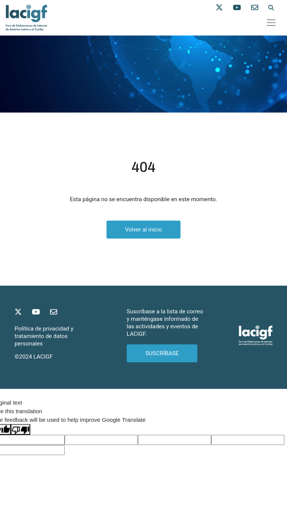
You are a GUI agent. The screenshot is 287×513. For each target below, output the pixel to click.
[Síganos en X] (224, 7)
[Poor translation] (20, 429)
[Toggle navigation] (271, 22)
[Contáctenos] (259, 7)
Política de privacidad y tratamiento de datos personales (44, 336)
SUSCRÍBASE (162, 353)
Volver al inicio (143, 229)
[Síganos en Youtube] (242, 7)
